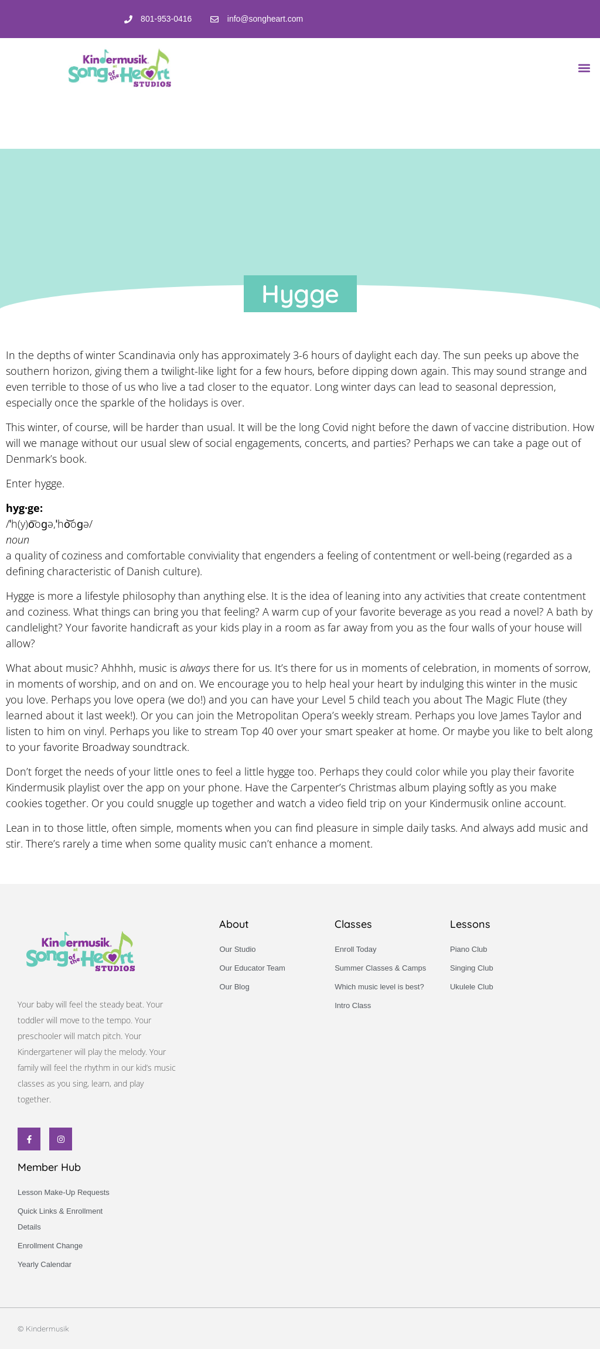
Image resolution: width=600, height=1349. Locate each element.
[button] (584, 67)
